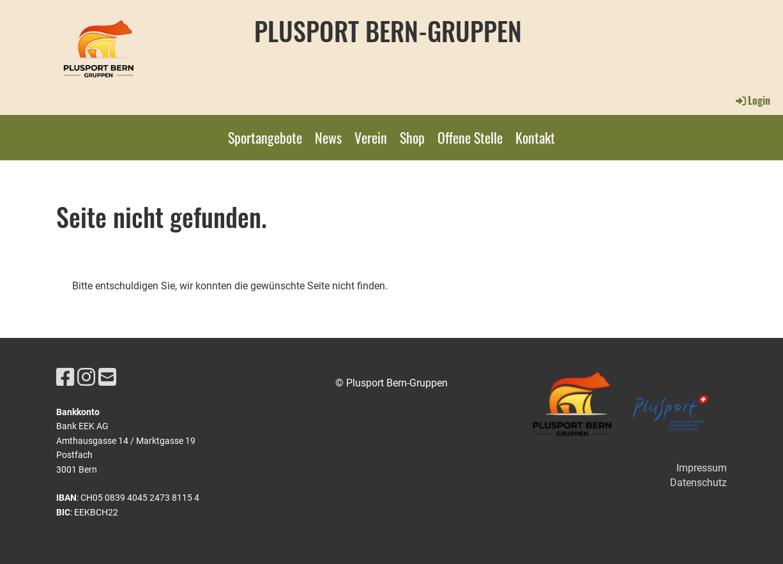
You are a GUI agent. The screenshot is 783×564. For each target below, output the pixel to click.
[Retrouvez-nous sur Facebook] (65, 377)
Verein (370, 137)
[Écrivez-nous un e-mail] (107, 377)
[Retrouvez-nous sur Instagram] (86, 377)
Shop (412, 137)
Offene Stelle (470, 137)
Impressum (701, 468)
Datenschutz (698, 482)
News (328, 137)
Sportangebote (265, 137)
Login (752, 100)
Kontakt (535, 137)
